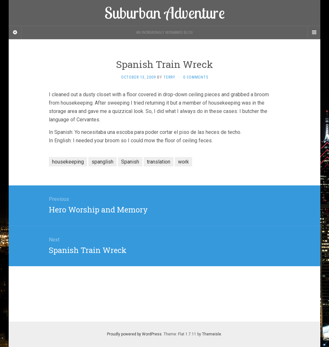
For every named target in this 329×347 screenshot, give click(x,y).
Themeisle (211, 334)
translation (158, 162)
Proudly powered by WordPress (134, 334)
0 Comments (195, 77)
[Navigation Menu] (313, 32)
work (183, 162)
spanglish (102, 162)
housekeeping (68, 162)
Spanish (130, 162)
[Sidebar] (15, 32)
